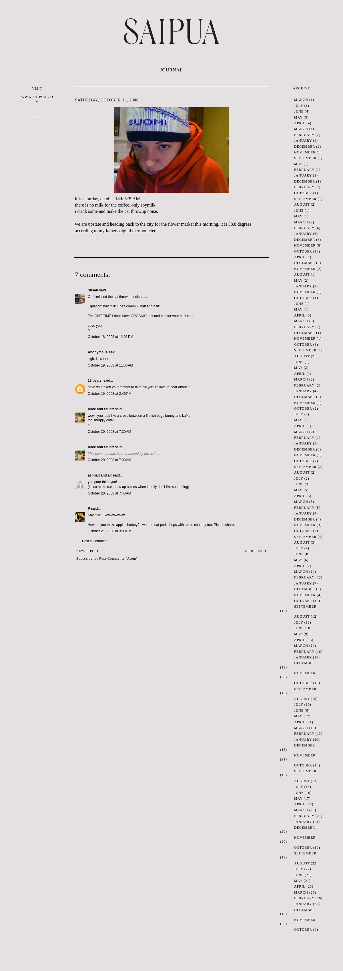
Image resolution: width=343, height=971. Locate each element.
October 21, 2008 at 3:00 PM (109, 531)
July (298, 106)
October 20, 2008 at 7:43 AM (109, 493)
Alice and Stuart (101, 409)
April (299, 123)
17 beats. (95, 381)
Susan (93, 290)
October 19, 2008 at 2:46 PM (109, 394)
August (302, 205)
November (305, 152)
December (304, 147)
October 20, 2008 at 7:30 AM (109, 432)
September (305, 158)
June (299, 111)
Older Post (256, 550)
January (303, 141)
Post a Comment (94, 541)
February (304, 135)
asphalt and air (100, 475)
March (301, 100)
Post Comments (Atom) (118, 558)
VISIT (37, 95)
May (298, 117)
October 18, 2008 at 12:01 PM (110, 337)
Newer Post (87, 550)
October (303, 193)
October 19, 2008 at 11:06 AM (110, 365)
